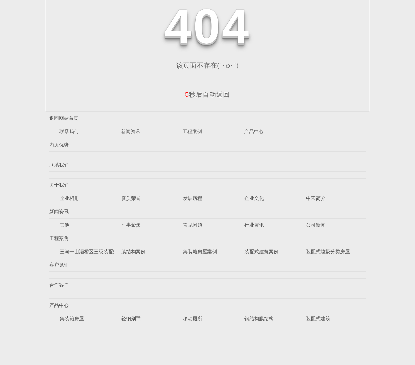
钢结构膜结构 (259, 318)
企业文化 (254, 198)
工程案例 (192, 131)
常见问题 (192, 225)
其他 (64, 225)
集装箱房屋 (72, 318)
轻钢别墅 (131, 318)
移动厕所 (192, 318)
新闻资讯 (130, 131)
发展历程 (192, 198)
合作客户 (59, 285)
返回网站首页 (63, 118)
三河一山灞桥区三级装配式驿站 (94, 251)
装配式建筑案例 (261, 251)
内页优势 (59, 144)
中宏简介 (316, 198)
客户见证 (59, 265)
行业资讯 (254, 225)
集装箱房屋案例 (200, 251)
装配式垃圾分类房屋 (328, 251)
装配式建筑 (318, 318)
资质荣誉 (131, 198)
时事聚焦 (131, 225)
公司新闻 (316, 225)
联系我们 (69, 131)
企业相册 (69, 198)
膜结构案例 (133, 251)
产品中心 (254, 131)
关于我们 (59, 185)
